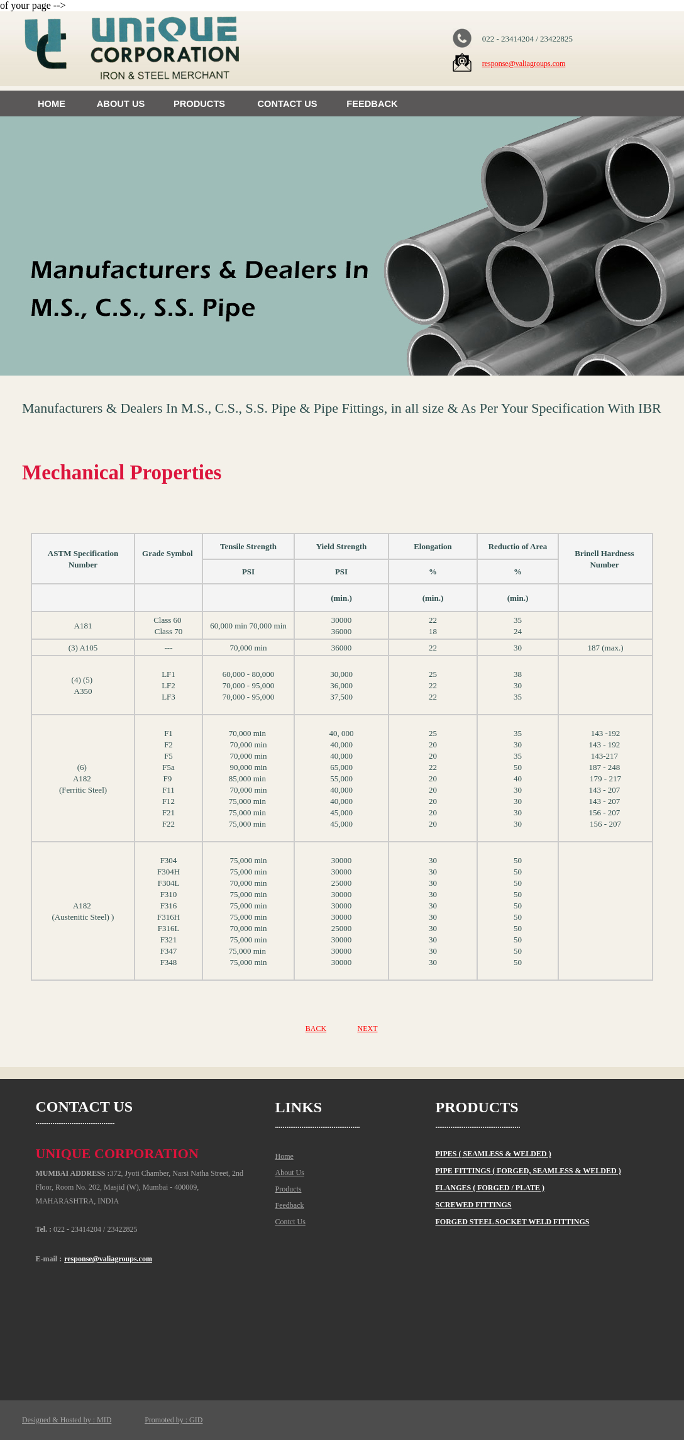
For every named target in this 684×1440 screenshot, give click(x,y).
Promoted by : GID (173, 1419)
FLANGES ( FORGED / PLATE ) (490, 1187)
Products (288, 1189)
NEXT (367, 1028)
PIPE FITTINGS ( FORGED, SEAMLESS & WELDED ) (528, 1170)
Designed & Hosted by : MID (66, 1419)
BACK (316, 1028)
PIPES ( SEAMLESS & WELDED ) (493, 1153)
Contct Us (290, 1221)
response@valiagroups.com (524, 63)
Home (284, 1156)
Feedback (289, 1205)
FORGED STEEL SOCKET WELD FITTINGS (513, 1221)
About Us (289, 1172)
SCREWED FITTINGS (474, 1204)
